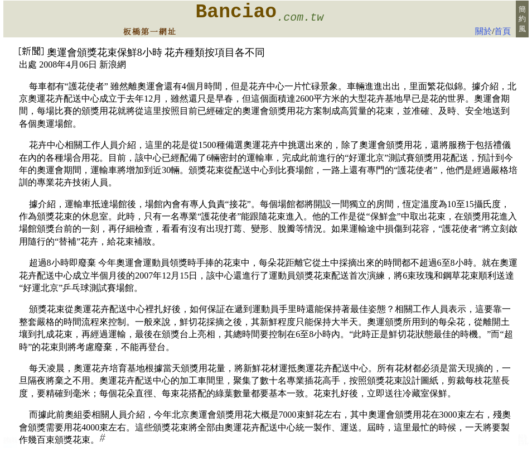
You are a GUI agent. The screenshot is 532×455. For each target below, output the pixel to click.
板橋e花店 (523, 444)
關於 (483, 31)
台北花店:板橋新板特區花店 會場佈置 (10, 445)
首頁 (502, 31)
